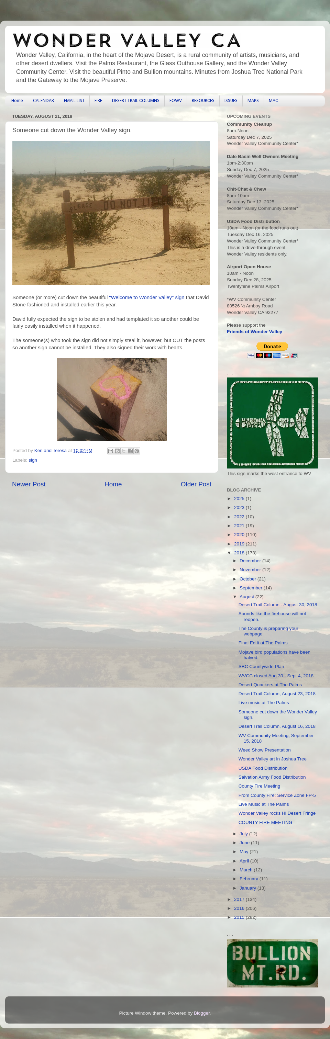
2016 (240, 908)
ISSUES (231, 100)
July (244, 833)
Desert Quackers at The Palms (270, 684)
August (247, 596)
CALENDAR (43, 100)
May (245, 851)
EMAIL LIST (74, 100)
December (251, 560)
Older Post (196, 484)
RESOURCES (203, 100)
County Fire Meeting (259, 786)
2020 (240, 534)
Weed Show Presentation (265, 750)
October (248, 578)
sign (33, 460)
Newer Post (29, 484)
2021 (240, 525)
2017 (240, 899)
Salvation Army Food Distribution (272, 777)
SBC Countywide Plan (261, 666)
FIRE (98, 100)
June (245, 842)
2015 (240, 917)
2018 (240, 552)
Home (17, 100)
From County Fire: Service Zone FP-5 (277, 795)
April (245, 860)
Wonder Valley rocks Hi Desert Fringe (277, 813)
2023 (240, 507)
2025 (240, 498)
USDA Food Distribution (263, 768)
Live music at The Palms (264, 702)
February (250, 878)
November (251, 569)
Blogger (202, 1013)
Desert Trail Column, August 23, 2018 (277, 693)
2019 (240, 543)
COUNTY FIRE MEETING (266, 822)
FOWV (175, 100)
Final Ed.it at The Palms (263, 642)
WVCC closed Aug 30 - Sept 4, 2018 (276, 675)
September (252, 587)
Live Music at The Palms (264, 804)
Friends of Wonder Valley (254, 331)
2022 (240, 516)
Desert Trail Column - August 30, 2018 (278, 604)
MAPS (253, 100)
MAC (273, 100)
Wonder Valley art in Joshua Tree (273, 758)
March (247, 869)
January (248, 888)
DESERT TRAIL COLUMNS (136, 100)
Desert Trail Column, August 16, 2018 (277, 726)
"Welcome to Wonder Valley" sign (146, 297)
